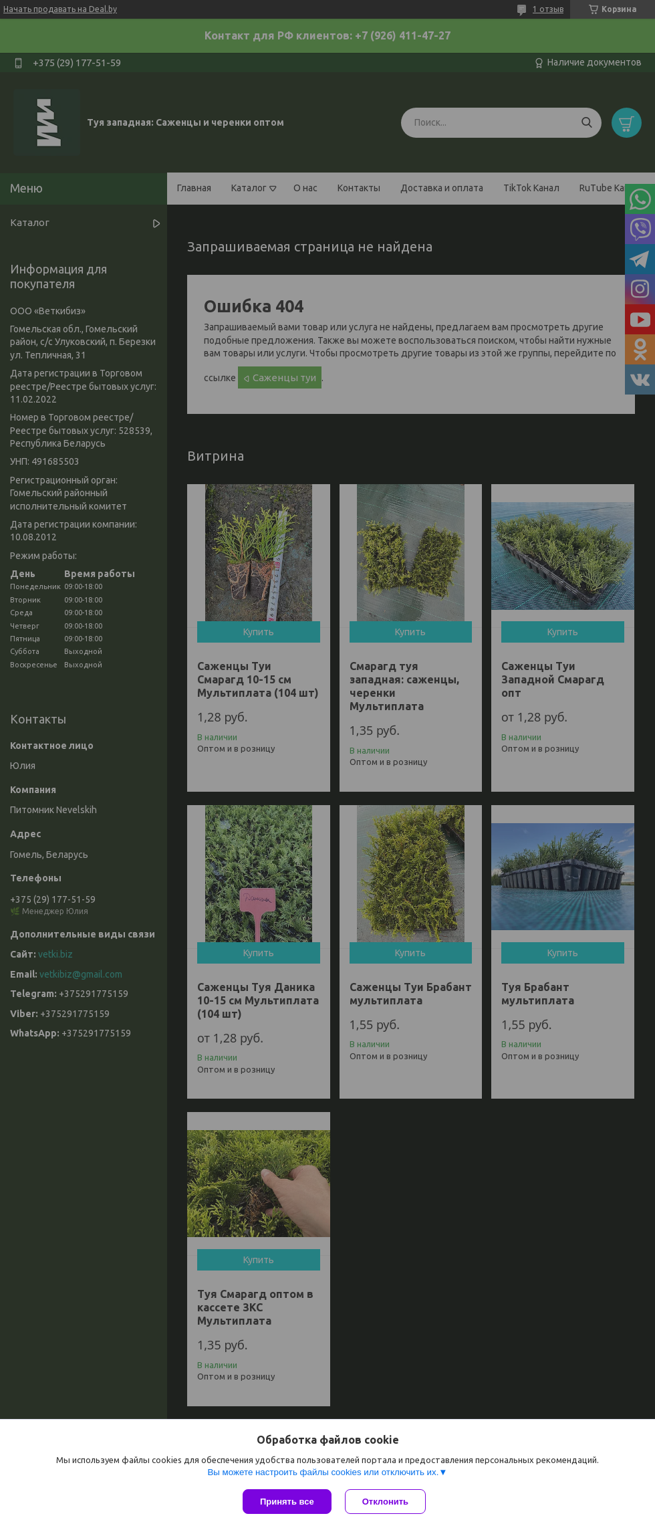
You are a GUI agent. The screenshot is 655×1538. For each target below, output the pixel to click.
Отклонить (385, 1502)
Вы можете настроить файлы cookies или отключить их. (322, 1472)
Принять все (287, 1502)
